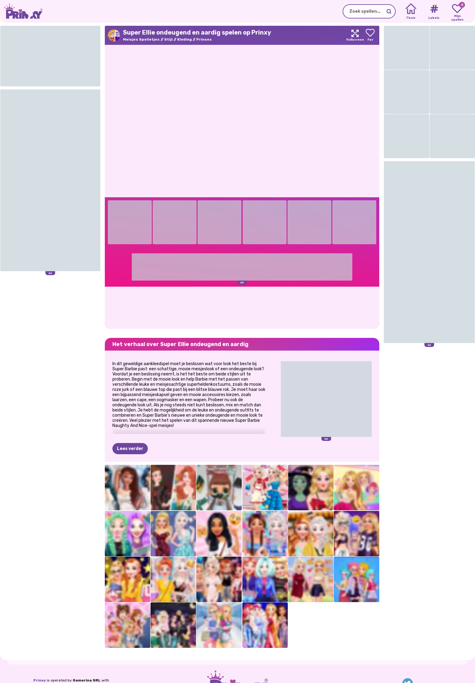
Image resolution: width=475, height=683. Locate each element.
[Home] (411, 11)
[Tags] (434, 11)
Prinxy (39, 680)
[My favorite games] (457, 11)
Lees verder (130, 448)
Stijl (168, 39)
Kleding (184, 39)
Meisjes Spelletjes (141, 39)
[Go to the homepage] (21, 11)
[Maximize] (355, 35)
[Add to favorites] (370, 35)
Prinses (204, 39)
